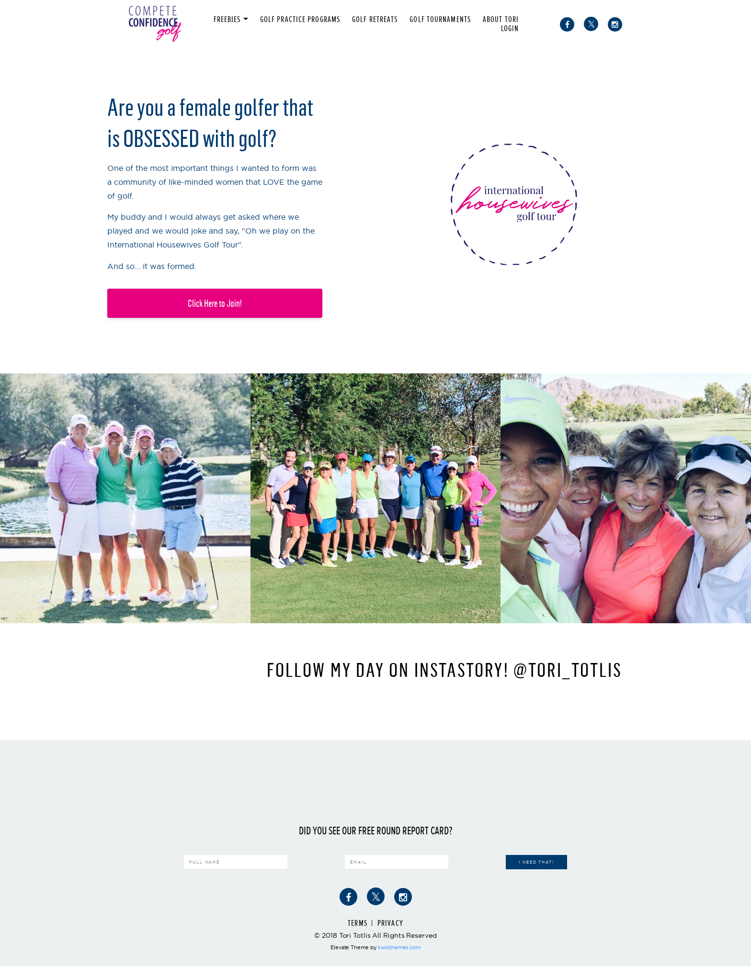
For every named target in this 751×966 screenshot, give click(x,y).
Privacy (390, 923)
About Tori (501, 19)
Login (510, 28)
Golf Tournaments (440, 19)
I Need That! (536, 862)
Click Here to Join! (215, 303)
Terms (357, 923)
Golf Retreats (375, 19)
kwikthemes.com (399, 947)
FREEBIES (227, 19)
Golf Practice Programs (300, 19)
